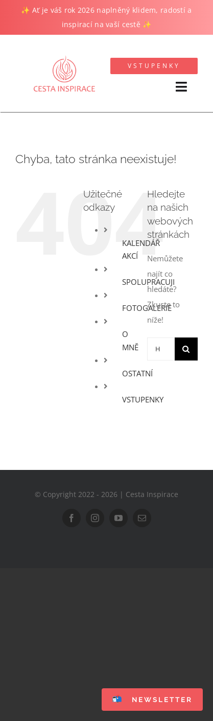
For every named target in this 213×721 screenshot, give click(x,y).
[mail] (142, 518)
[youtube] (118, 518)
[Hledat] (186, 348)
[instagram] (95, 518)
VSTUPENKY (142, 399)
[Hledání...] (161, 348)
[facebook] (71, 518)
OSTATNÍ (137, 373)
